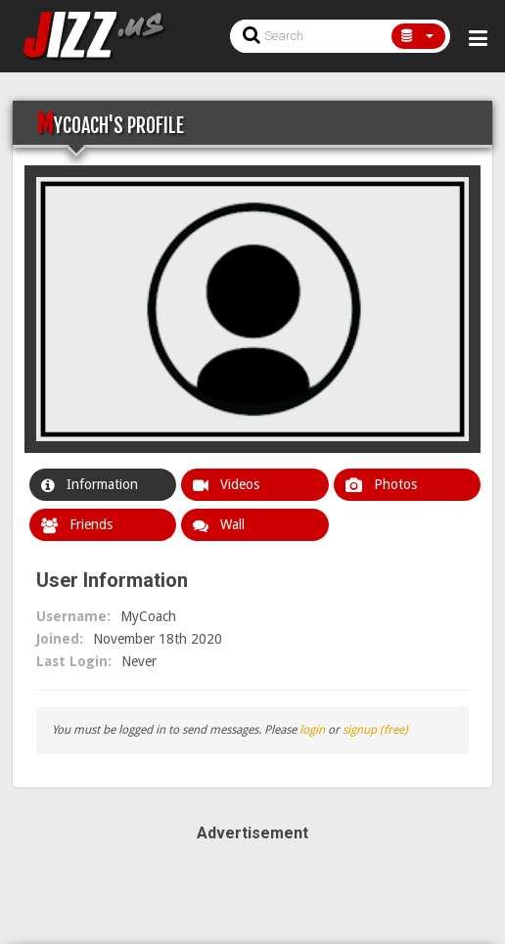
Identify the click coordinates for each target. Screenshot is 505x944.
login (312, 730)
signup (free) (375, 730)
